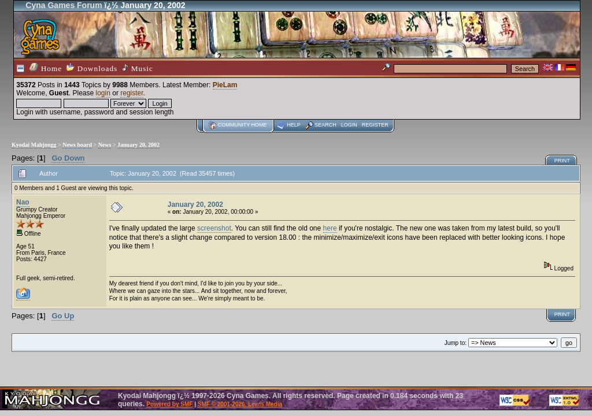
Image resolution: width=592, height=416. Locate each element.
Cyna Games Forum (63, 5)
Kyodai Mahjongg (34, 145)
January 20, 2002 (138, 145)
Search (325, 125)
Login (349, 125)
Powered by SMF (169, 404)
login (103, 93)
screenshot (214, 228)
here (330, 228)
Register (375, 125)
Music (137, 68)
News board (77, 145)
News (105, 145)
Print (562, 161)
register (131, 93)
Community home (242, 125)
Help (294, 125)
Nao (22, 202)
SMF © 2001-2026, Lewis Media (240, 404)
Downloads (91, 68)
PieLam (225, 85)
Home (45, 68)
